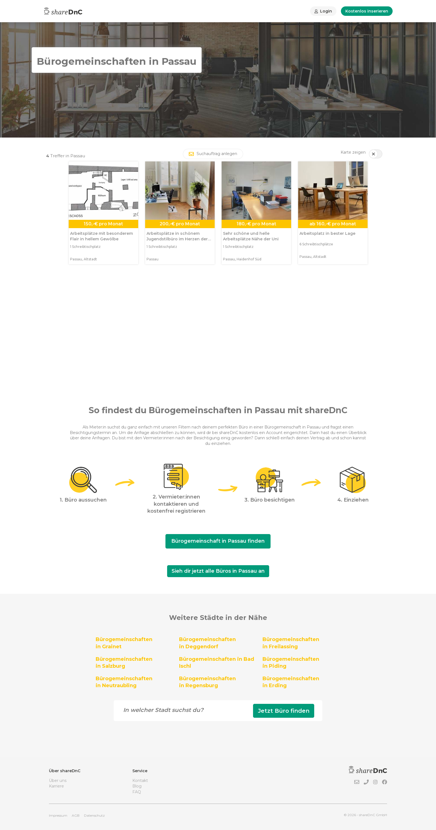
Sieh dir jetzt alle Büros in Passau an (218, 571)
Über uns (57, 780)
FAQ (136, 791)
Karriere (56, 786)
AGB (76, 815)
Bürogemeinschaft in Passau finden (218, 541)
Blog (137, 786)
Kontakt (140, 780)
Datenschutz (94, 815)
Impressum (58, 815)
